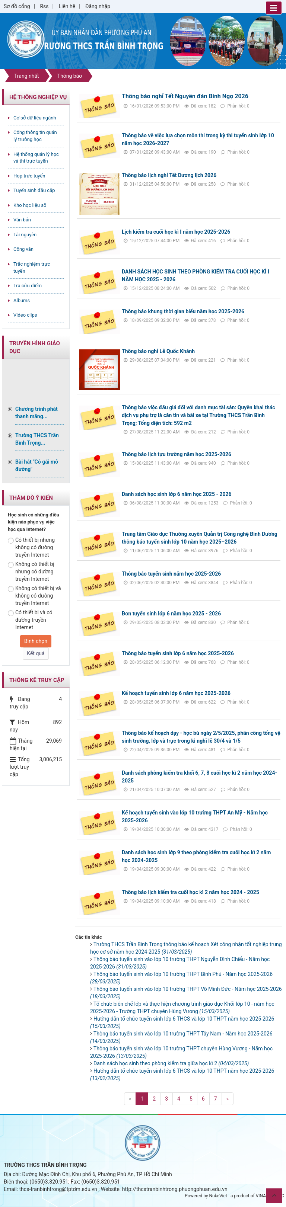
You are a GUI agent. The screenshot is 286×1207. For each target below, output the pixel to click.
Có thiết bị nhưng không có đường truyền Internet (31, 547)
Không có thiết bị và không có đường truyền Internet (34, 595)
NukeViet (218, 1195)
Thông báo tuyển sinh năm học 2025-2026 (171, 574)
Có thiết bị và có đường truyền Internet (30, 619)
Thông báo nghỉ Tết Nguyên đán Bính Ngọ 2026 (185, 96)
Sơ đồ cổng (17, 6)
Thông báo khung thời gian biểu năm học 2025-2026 (183, 311)
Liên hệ (66, 6)
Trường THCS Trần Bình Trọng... (37, 439)
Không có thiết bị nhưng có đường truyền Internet (31, 571)
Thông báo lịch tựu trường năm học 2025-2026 (176, 454)
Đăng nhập (97, 6)
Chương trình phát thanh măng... (36, 412)
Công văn (23, 249)
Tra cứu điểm (27, 285)
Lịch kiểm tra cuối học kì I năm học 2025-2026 (176, 232)
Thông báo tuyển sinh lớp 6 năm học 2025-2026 (178, 653)
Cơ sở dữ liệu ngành (34, 118)
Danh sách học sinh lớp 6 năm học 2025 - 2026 (177, 494)
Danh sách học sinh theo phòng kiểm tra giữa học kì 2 (171, 1063)
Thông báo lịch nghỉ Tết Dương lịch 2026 (169, 175)
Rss (44, 6)
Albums (21, 300)
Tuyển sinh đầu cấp (34, 190)
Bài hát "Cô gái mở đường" (36, 465)
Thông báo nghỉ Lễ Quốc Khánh (158, 351)
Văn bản (22, 219)
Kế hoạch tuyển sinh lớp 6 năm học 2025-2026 (176, 693)
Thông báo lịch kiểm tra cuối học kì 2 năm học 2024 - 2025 (190, 892)
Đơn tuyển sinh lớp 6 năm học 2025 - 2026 (171, 614)
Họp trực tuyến (29, 176)
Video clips (25, 315)
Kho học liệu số (29, 205)
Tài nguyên (24, 234)
